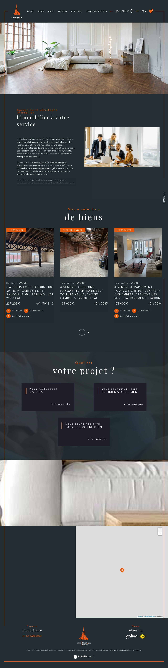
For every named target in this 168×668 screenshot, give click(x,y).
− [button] (160, 533)
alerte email (76, 11)
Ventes (41, 11)
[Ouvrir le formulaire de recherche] (125, 11)
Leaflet (140, 616)
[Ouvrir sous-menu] (45, 11)
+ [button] (160, 529)
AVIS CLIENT (62, 11)
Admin (112, 650)
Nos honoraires (78, 650)
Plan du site (90, 650)
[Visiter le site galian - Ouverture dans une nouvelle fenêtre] (132, 636)
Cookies (138, 650)
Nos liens (118, 650)
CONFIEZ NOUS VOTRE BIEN (96, 11)
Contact (164, 198)
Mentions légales (102, 650)
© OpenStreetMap (149, 616)
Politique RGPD (128, 650)
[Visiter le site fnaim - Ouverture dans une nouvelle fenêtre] (142, 636)
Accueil (30, 11)
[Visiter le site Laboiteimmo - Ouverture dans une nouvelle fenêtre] (84, 660)
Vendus (51, 11)
